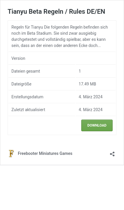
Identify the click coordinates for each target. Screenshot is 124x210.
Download (96, 125)
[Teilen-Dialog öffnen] (112, 152)
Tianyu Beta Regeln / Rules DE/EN (56, 11)
